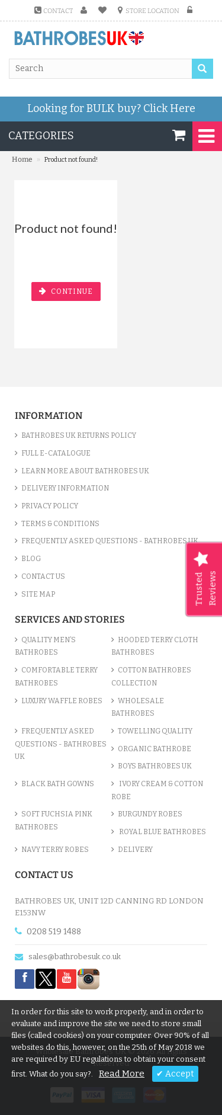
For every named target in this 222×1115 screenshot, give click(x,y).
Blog (31, 559)
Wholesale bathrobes (137, 707)
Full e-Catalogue (56, 453)
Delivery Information (65, 488)
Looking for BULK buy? (111, 108)
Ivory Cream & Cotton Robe (157, 790)
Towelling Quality (155, 731)
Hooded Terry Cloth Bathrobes (154, 646)
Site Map (38, 594)
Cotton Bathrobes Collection (151, 676)
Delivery (135, 849)
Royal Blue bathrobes (162, 832)
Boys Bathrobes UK (155, 766)
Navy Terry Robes (55, 849)
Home (22, 159)
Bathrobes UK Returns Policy (78, 435)
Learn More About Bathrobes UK (85, 471)
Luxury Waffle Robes (61, 701)
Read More (121, 1073)
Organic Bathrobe (154, 749)
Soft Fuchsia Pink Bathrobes (53, 820)
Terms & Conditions (60, 524)
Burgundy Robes (150, 814)
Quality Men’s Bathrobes (45, 646)
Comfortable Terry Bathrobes (56, 676)
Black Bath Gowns (57, 784)
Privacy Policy (49, 506)
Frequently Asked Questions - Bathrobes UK (109, 541)
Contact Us (43, 576)
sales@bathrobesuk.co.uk (74, 956)
